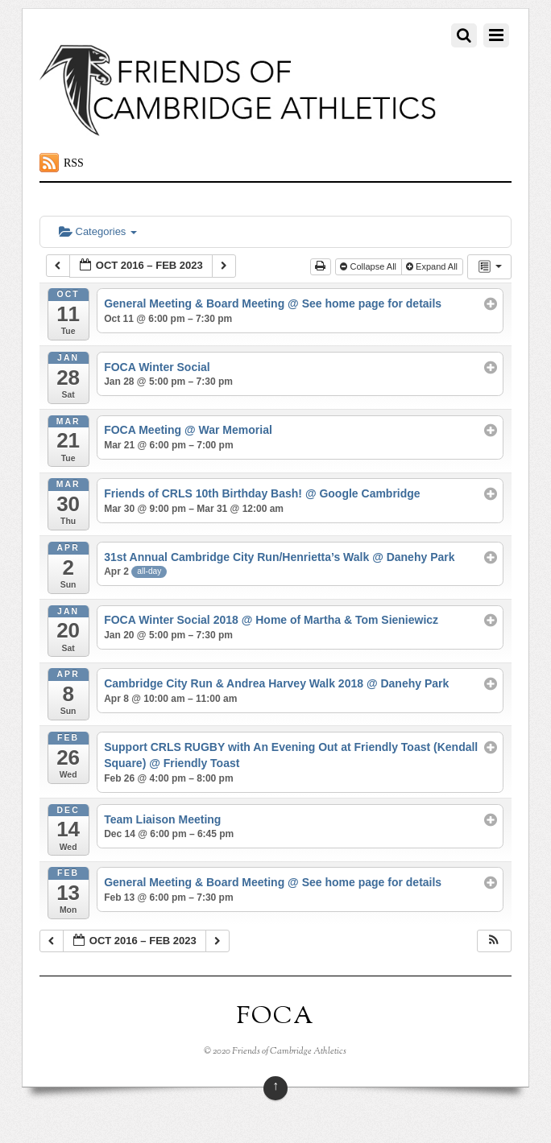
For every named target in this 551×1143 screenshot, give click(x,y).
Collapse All (369, 266)
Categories (98, 231)
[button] (494, 941)
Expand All (433, 266)
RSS (74, 163)
